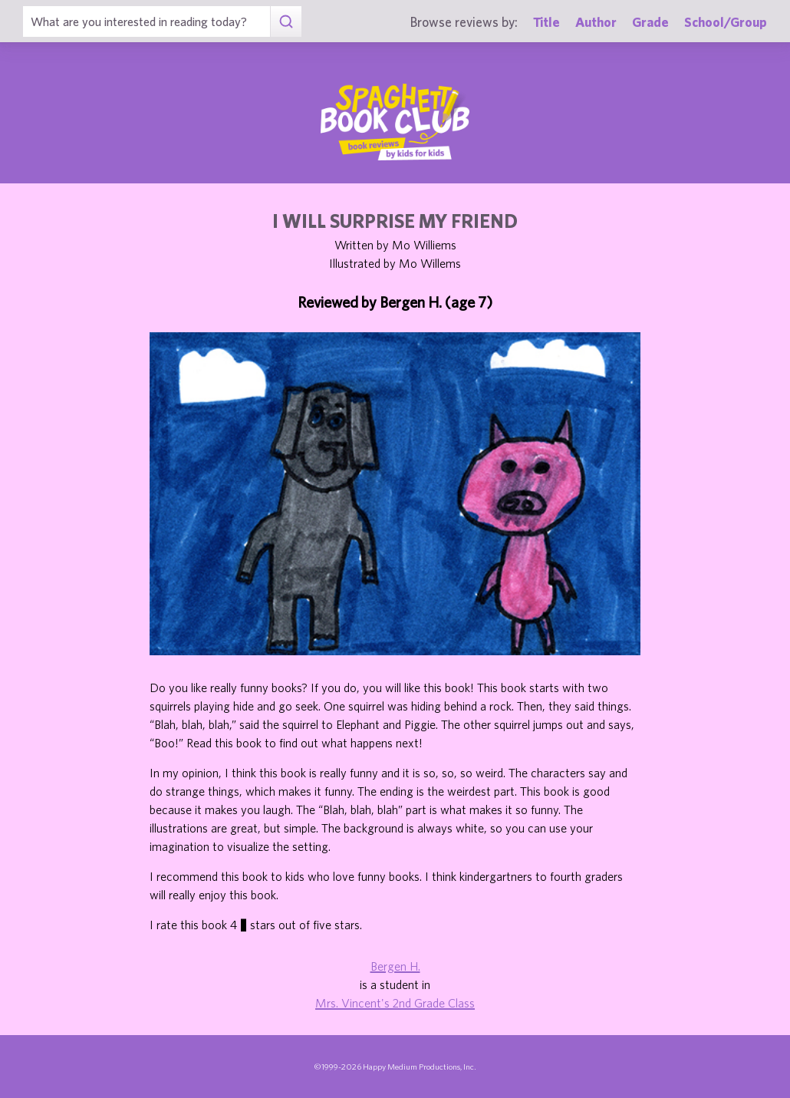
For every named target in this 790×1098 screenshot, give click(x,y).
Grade (650, 22)
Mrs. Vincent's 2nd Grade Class (395, 1003)
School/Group (725, 22)
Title (546, 22)
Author (596, 22)
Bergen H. (395, 966)
